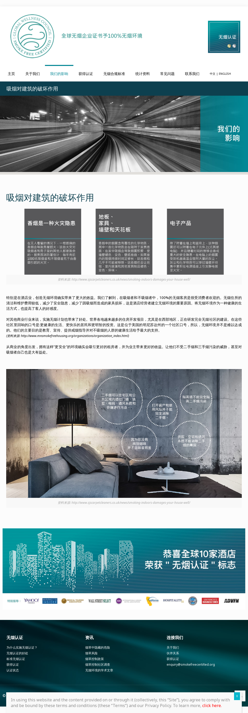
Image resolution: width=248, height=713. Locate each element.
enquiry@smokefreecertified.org (191, 664)
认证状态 (12, 670)
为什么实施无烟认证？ (21, 647)
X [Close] (237, 696)
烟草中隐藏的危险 (97, 647)
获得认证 (12, 664)
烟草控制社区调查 (97, 664)
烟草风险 (91, 653)
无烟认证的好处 (17, 653)
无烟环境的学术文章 (99, 670)
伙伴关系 (173, 653)
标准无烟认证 (15, 659)
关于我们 (173, 647)
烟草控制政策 (94, 659)
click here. (212, 705)
